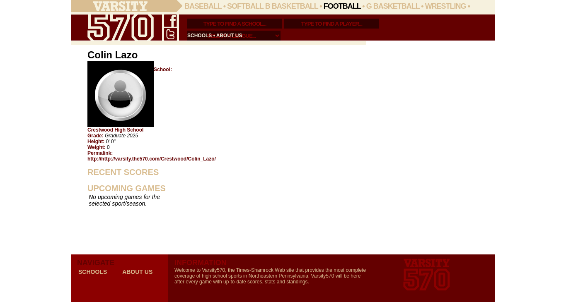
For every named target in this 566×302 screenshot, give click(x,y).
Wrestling (445, 6)
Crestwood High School (115, 130)
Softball (245, 6)
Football (342, 6)
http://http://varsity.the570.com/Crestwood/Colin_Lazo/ (151, 159)
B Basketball (291, 6)
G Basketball (393, 6)
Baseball (203, 6)
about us (229, 35)
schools (199, 35)
